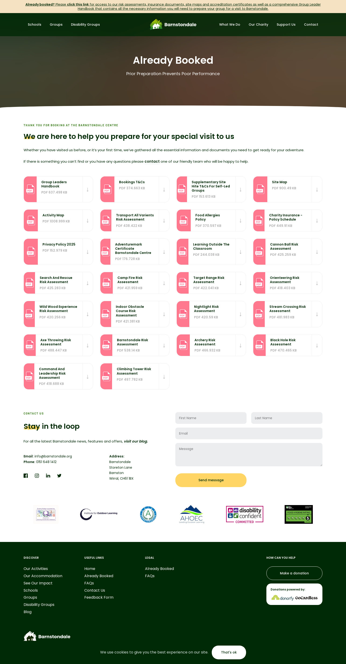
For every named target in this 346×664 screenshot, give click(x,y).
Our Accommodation (43, 576)
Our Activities (36, 568)
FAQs (89, 583)
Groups (56, 24)
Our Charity (258, 24)
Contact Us (94, 590)
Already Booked (98, 576)
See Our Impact (38, 583)
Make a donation (294, 573)
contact (152, 161)
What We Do (229, 24)
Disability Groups (85, 24)
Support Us (286, 24)
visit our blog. (136, 441)
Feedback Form (98, 597)
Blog (28, 612)
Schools (34, 24)
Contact (311, 24)
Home (89, 568)
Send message (211, 480)
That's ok (229, 652)
